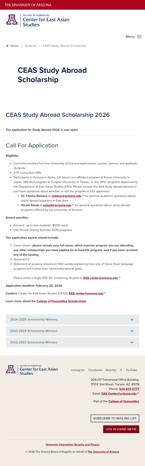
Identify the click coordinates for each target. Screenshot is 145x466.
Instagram (78, 370)
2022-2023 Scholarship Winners (33, 342)
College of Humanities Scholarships (61, 301)
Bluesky (111, 370)
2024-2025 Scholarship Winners (34, 319)
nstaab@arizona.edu (58, 205)
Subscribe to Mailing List (115, 418)
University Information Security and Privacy (72, 444)
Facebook (95, 370)
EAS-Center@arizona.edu (120, 393)
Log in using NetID (121, 429)
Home (14, 46)
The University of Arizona (103, 451)
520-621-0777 (129, 389)
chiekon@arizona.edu (67, 196)
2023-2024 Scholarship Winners (33, 331)
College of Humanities (123, 401)
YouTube (131, 370)
